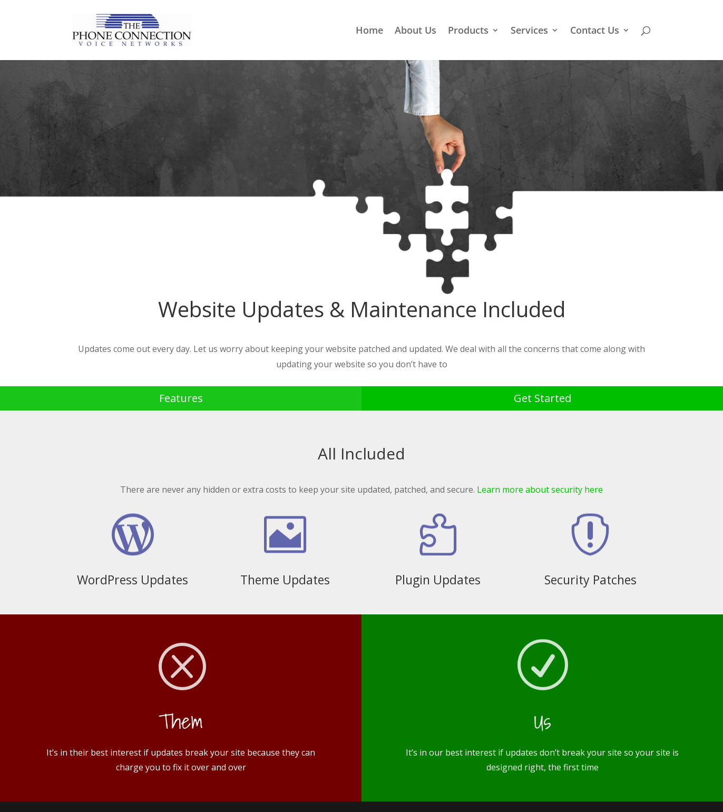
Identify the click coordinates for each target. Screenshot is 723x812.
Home (369, 31)
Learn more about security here (540, 489)
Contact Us (594, 31)
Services (529, 31)
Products (468, 31)
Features (181, 398)
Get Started (542, 398)
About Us (415, 31)
